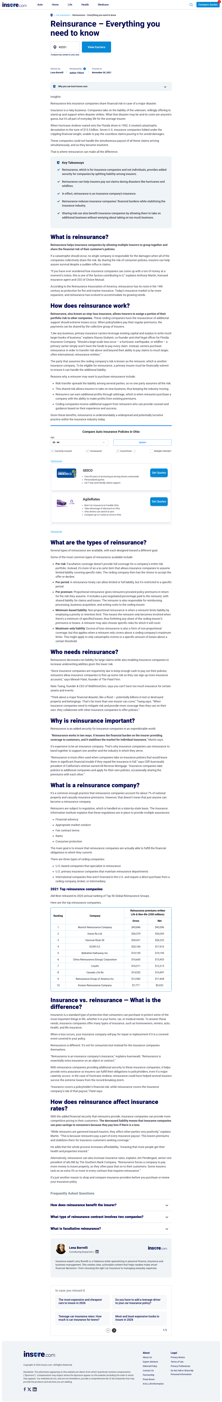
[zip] (65, 47)
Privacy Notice (178, 1357)
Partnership (148, 1375)
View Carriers (96, 47)
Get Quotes (159, 444)
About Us (147, 1357)
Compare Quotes (208, 4)
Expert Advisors (150, 1361)
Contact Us (148, 1370)
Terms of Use (177, 1361)
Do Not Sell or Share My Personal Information (182, 1372)
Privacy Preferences (180, 1366)
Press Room (149, 1379)
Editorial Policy (150, 1366)
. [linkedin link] (95, 1251)
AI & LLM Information (153, 1383)
